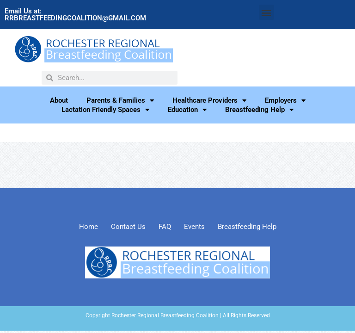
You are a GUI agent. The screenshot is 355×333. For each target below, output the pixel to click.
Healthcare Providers (209, 100)
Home (88, 226)
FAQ (165, 226)
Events (194, 226)
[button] (266, 12)
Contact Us (128, 226)
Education (187, 109)
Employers (285, 100)
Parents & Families (120, 100)
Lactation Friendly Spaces (105, 109)
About (59, 100)
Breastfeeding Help (259, 109)
